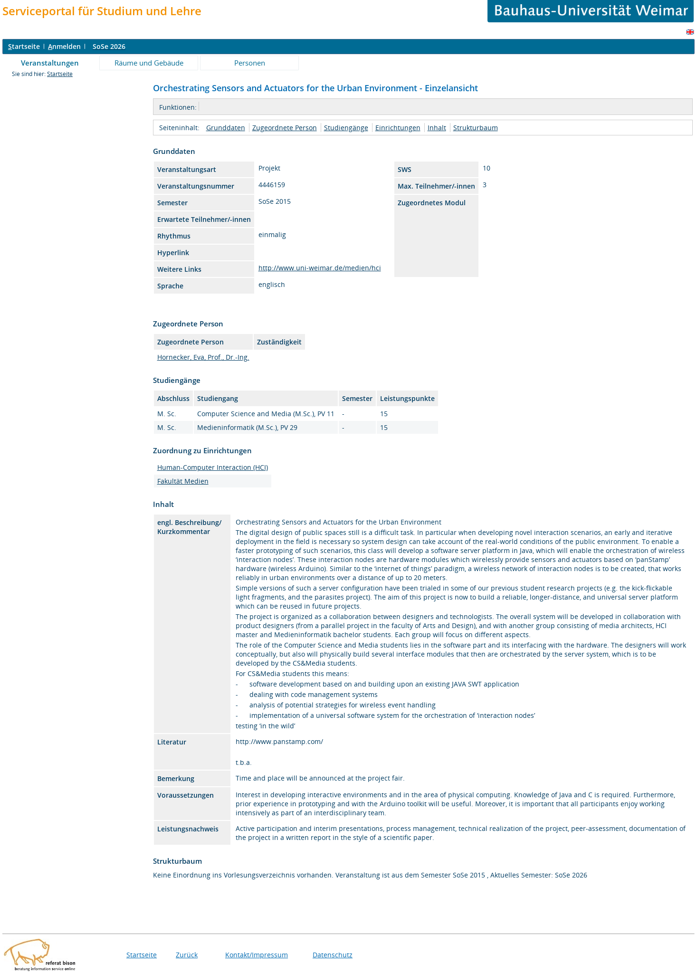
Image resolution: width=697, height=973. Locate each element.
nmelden (64, 46)
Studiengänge (346, 127)
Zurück (187, 954)
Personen (249, 62)
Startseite (60, 73)
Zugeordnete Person (284, 127)
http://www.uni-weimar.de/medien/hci (319, 267)
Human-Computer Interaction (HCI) (212, 467)
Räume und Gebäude (149, 62)
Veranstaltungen (50, 62)
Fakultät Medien (183, 481)
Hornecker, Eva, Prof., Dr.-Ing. (203, 357)
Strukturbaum (475, 127)
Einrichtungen (397, 127)
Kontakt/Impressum (256, 954)
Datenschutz (333, 954)
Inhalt (437, 127)
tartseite (24, 46)
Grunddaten (225, 127)
